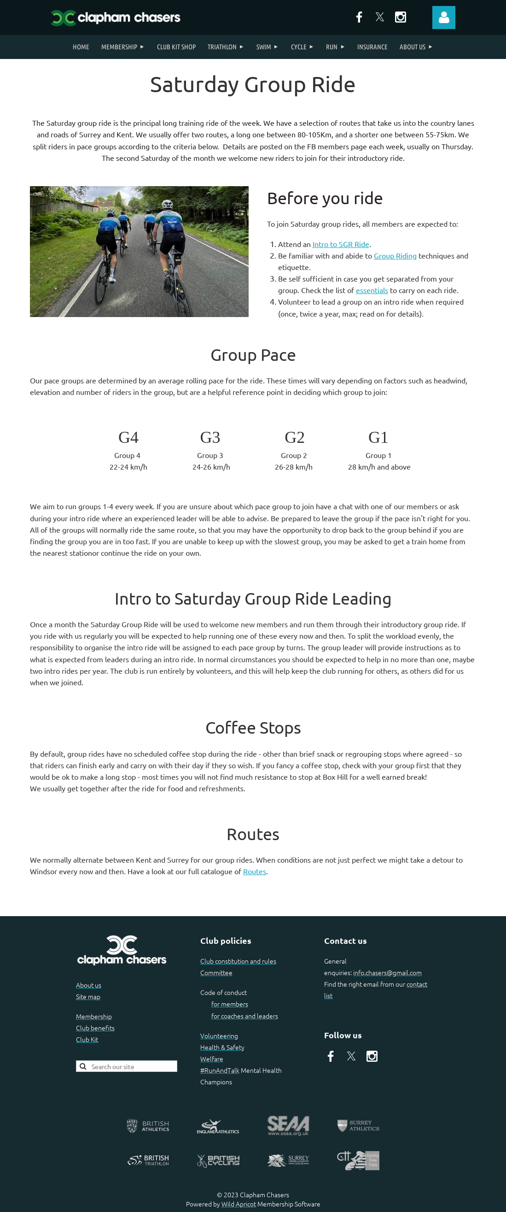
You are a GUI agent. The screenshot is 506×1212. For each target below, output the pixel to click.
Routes (254, 871)
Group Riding (395, 255)
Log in (443, 17)
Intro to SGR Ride (341, 243)
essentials (372, 289)
